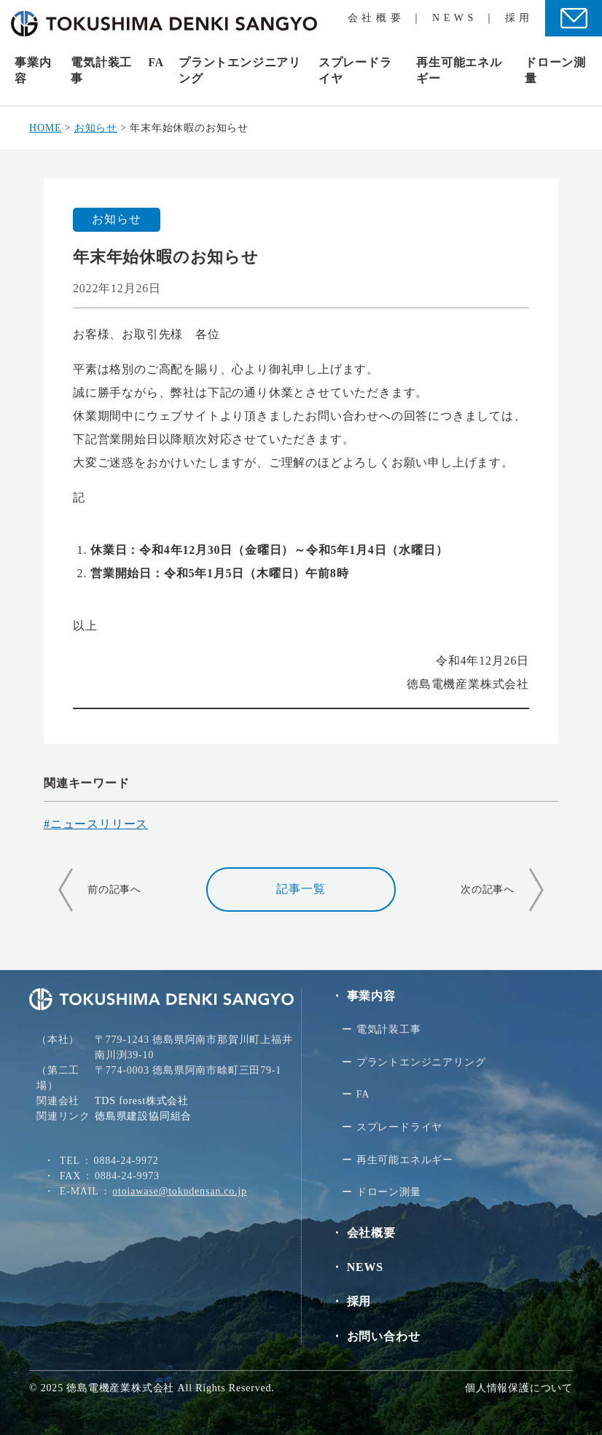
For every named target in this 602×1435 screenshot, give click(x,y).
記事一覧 (300, 889)
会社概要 (376, 17)
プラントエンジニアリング (421, 1062)
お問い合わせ (384, 1336)
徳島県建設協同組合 (143, 1116)
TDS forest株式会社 (142, 1100)
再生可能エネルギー (404, 1159)
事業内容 (371, 996)
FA (156, 62)
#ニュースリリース (96, 824)
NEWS (454, 17)
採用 (519, 17)
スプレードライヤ (399, 1127)
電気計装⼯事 (388, 1029)
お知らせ (116, 219)
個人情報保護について (519, 1388)
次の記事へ (488, 889)
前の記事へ (114, 889)
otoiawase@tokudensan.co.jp (179, 1191)
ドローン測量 (388, 1191)
